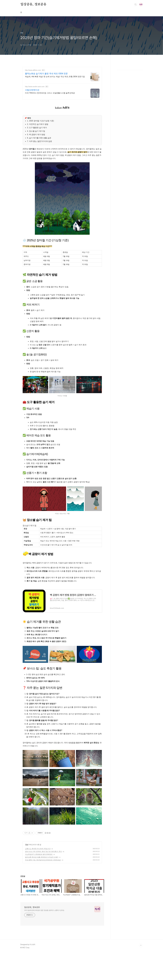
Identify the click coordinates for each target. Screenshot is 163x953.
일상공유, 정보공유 (33, 4)
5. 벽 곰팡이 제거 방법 (36, 134)
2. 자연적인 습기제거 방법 (37, 124)
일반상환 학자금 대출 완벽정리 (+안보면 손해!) (41, 857)
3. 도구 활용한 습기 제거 (37, 128)
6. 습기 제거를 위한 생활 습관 (39, 138)
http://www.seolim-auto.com (34, 86)
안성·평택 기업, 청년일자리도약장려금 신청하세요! (43, 860)
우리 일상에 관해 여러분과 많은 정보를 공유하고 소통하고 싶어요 (44, 910)
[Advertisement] (130, 99)
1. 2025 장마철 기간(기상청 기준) (40, 121)
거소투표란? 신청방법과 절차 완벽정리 (39, 854)
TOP (141, 945)
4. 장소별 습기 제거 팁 (36, 131)
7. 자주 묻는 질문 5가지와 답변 (39, 141)
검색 (135, 4)
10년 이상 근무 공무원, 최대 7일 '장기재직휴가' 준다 (43, 851)
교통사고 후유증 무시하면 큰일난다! (38, 849)
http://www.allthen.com (33, 70)
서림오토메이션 (32, 90)
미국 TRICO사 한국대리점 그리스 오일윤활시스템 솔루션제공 (50, 93)
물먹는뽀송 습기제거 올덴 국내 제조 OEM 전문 (46, 73)
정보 (26, 844)
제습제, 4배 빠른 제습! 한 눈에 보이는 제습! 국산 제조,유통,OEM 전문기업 (55, 77)
